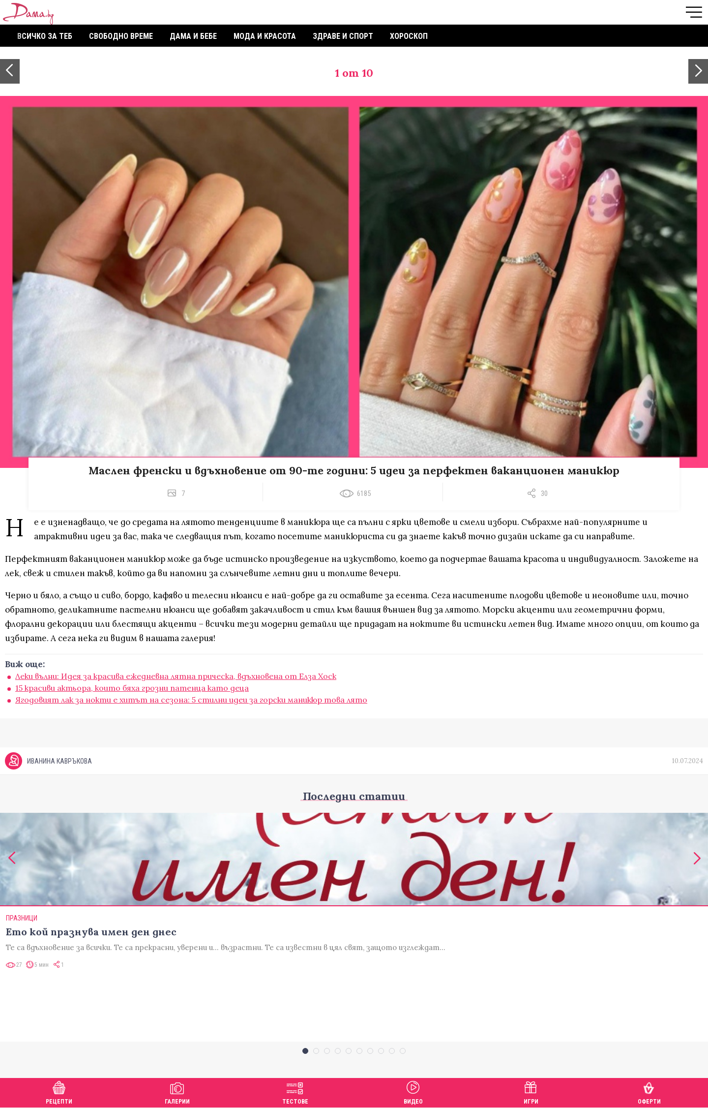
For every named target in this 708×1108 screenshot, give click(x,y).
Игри (531, 1091)
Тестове (295, 1091)
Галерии (177, 1091)
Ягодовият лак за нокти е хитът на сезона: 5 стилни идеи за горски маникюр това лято (191, 700)
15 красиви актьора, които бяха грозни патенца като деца (132, 688)
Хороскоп (409, 36)
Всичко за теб (44, 36)
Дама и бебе (193, 36)
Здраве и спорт (343, 36)
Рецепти (59, 1091)
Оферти (649, 1091)
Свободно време (121, 36)
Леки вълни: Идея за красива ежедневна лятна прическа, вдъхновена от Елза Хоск (175, 676)
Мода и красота (265, 36)
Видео (413, 1091)
